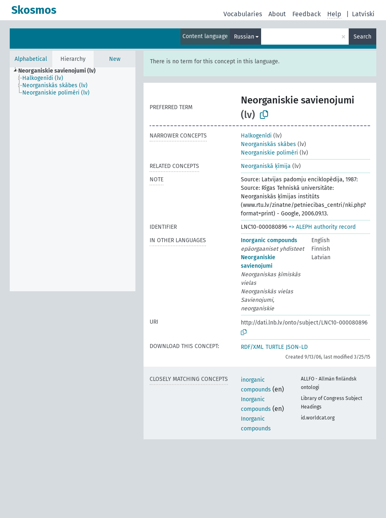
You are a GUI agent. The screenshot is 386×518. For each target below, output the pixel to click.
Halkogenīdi (256, 135)
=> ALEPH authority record (322, 227)
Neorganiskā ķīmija (266, 166)
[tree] (72, 179)
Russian (244, 36)
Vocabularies (242, 14)
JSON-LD (297, 347)
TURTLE (275, 347)
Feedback (306, 14)
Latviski (363, 14)
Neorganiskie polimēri (269, 152)
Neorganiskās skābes (268, 144)
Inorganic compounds (269, 240)
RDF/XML (252, 347)
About (277, 14)
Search (362, 36)
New (114, 59)
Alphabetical (31, 59)
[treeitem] (60, 71)
